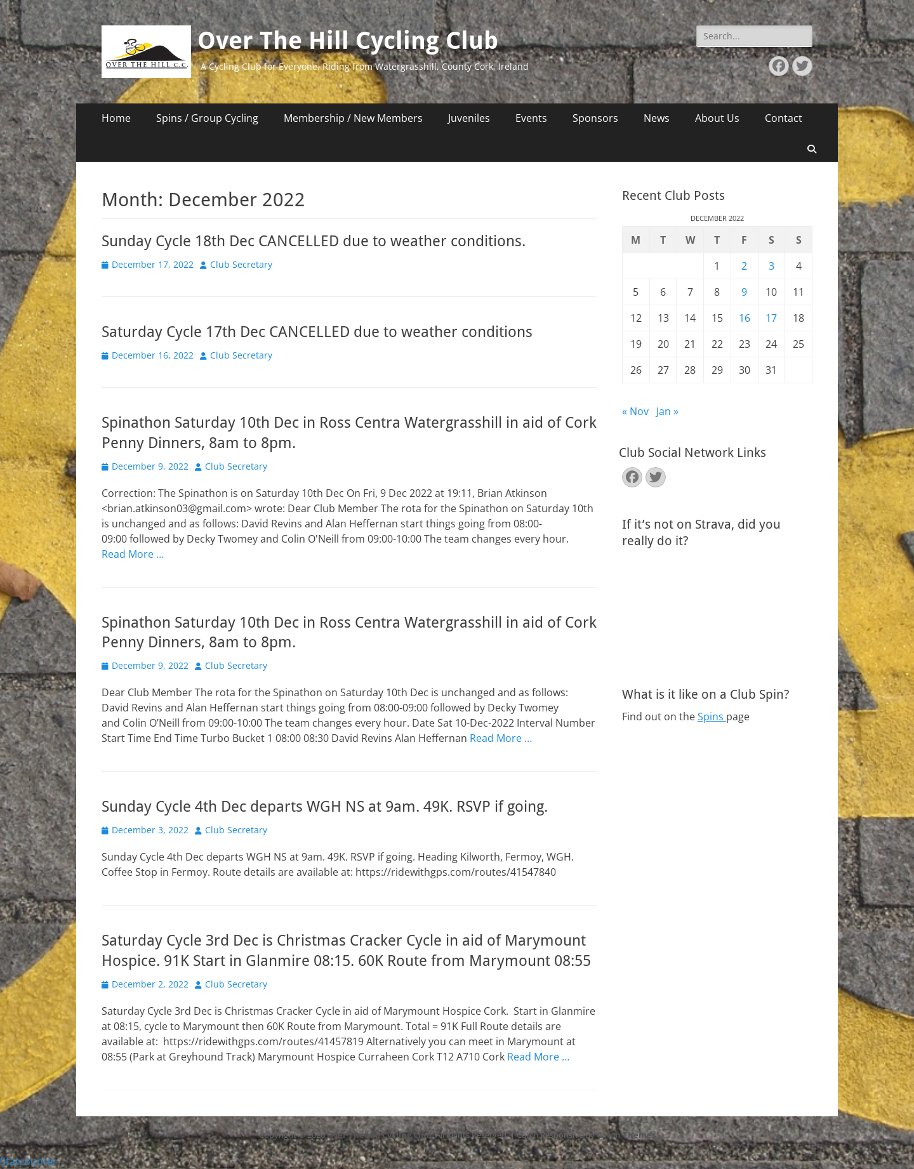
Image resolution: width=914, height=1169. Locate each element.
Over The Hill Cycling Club (347, 41)
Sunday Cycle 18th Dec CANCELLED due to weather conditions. (314, 241)
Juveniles (469, 118)
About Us (717, 118)
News (657, 118)
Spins (712, 716)
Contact (783, 118)
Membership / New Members (353, 118)
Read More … (133, 554)
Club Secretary (241, 264)
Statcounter (28, 1161)
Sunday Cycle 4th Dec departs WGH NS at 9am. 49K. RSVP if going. (325, 807)
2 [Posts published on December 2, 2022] (744, 266)
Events (531, 118)
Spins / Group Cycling (207, 118)
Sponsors (595, 118)
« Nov (635, 411)
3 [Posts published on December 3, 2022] (771, 266)
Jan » (667, 411)
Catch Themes (626, 1134)
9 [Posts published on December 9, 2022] (744, 292)
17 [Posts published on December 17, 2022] (771, 318)
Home (116, 118)
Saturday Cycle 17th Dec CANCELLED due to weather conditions (317, 332)
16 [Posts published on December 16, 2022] (744, 318)
